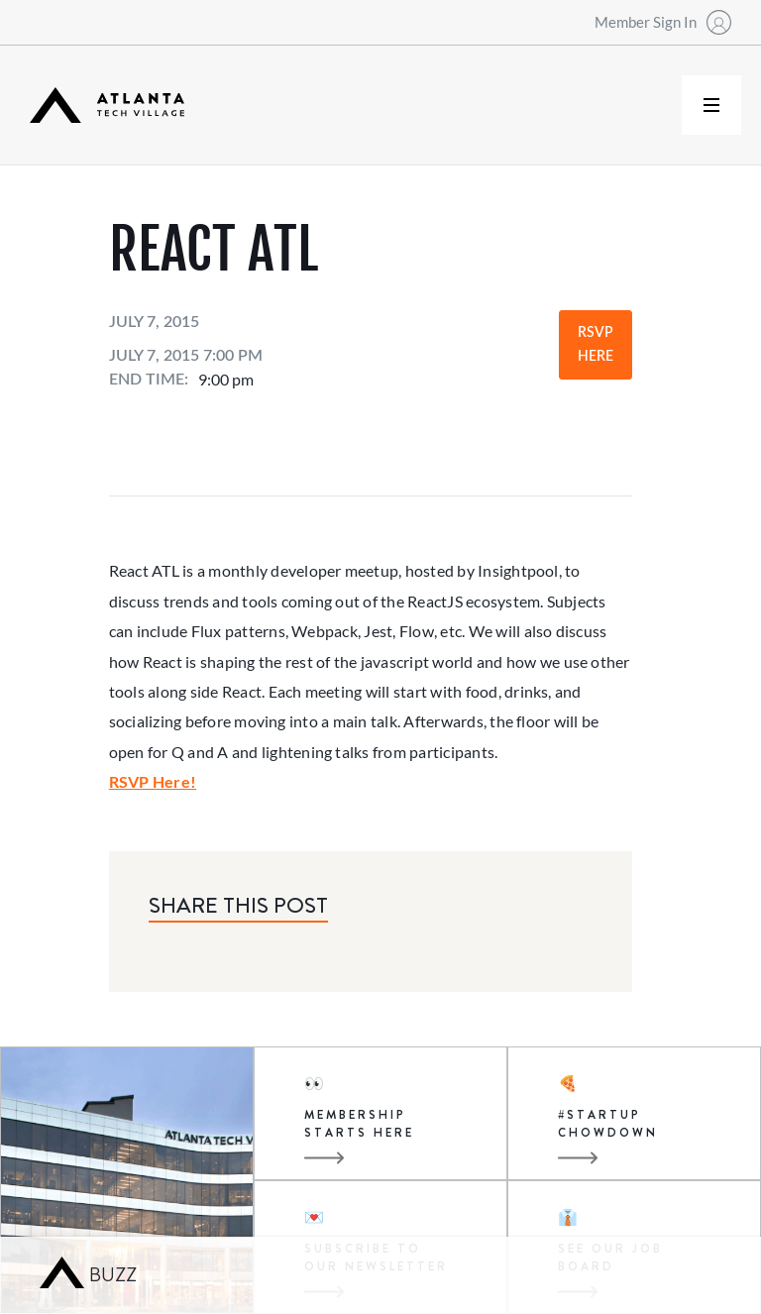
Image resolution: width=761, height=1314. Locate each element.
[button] (711, 105)
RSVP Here (595, 345)
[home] (107, 105)
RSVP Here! (152, 781)
